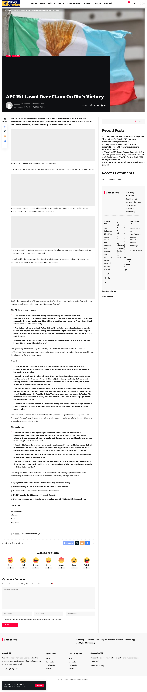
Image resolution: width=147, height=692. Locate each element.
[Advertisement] (56, 76)
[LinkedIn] (105, 287)
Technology (131, 204)
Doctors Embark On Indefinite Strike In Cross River (38, 497)
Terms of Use (23, 687)
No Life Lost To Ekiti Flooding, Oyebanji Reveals (36, 501)
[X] (108, 278)
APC (22, 540)
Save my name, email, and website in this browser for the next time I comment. (34, 628)
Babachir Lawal (32, 540)
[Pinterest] (109, 283)
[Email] (98, 105)
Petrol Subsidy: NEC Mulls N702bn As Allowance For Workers (43, 493)
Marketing (130, 210)
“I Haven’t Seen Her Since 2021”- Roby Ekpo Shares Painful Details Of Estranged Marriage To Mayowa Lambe (123, 137)
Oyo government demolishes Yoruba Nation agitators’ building (44, 489)
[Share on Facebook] (91, 105)
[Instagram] (105, 283)
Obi (41, 540)
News (9, 56)
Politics (17, 56)
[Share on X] (94, 105)
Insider (129, 201)
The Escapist (131, 198)
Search (139, 119)
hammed (17, 104)
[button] (39, 685)
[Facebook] (105, 278)
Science (137, 201)
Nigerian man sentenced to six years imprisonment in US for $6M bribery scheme (53, 505)
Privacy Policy (9, 687)
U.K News (130, 194)
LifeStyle (130, 207)
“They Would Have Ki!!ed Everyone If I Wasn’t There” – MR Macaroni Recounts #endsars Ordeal (121, 145)
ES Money (130, 191)
